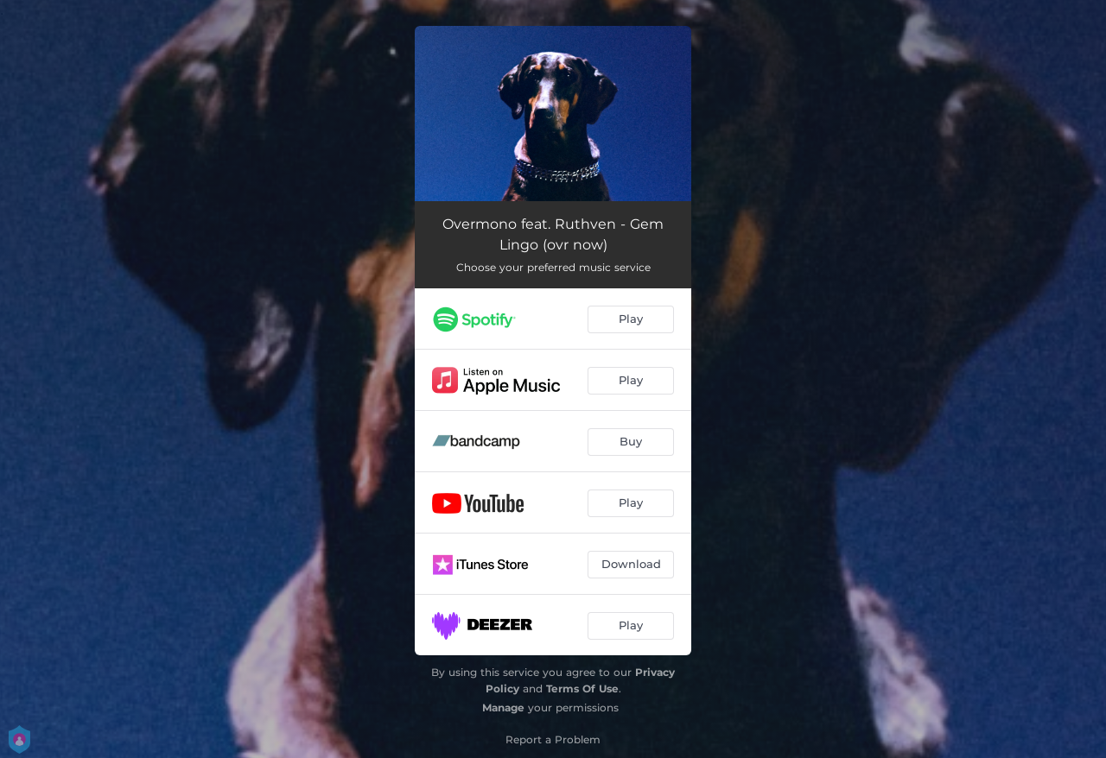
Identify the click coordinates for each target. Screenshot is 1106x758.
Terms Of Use (582, 688)
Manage (503, 707)
